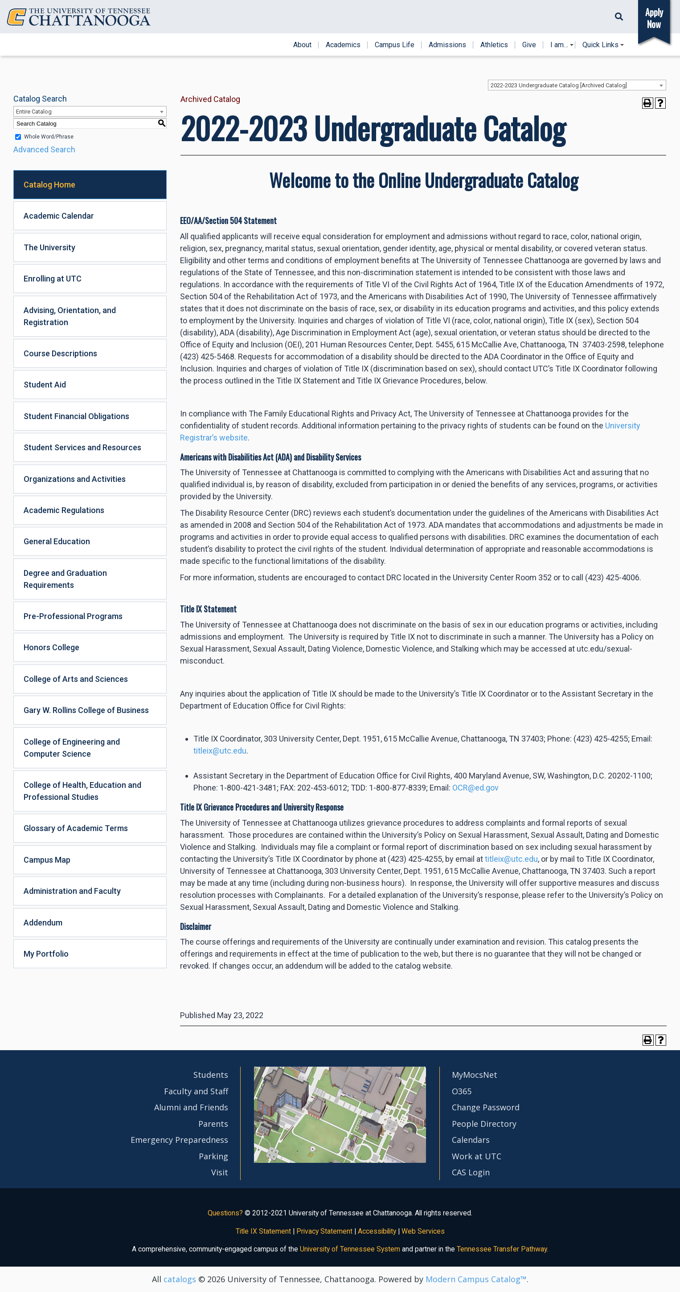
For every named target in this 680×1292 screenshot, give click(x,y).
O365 (461, 1091)
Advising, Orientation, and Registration (70, 316)
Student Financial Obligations (76, 416)
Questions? (225, 1213)
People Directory (484, 1123)
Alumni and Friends (191, 1107)
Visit (219, 1172)
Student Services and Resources (82, 447)
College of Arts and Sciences (76, 679)
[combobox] (577, 85)
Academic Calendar (59, 215)
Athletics (494, 45)
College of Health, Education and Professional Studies (82, 791)
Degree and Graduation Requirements (65, 579)
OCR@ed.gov (475, 787)
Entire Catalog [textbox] (34, 111)
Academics (343, 45)
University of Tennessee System (350, 1249)
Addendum (43, 922)
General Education (57, 541)
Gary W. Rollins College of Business (86, 710)
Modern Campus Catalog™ (476, 1279)
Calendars (471, 1139)
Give (529, 45)
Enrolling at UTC (53, 278)
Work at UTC (476, 1156)
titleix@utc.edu (219, 750)
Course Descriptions (60, 353)
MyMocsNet (474, 1074)
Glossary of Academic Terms (76, 828)
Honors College (51, 647)
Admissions (447, 45)
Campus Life (394, 45)
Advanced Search (44, 149)
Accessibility (377, 1231)
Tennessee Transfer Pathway (502, 1249)
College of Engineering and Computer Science (72, 747)
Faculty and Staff (196, 1091)
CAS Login (471, 1172)
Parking (213, 1156)
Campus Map (47, 859)
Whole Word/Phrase (49, 137)
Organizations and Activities (75, 479)
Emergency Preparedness (179, 1139)
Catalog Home (49, 184)
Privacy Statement (324, 1231)
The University (49, 247)
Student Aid (45, 384)
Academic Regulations (64, 510)
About (302, 45)
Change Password (486, 1107)
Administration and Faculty (72, 891)
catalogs (180, 1279)
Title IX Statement (263, 1231)
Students (210, 1074)
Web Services (423, 1231)
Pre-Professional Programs (73, 616)
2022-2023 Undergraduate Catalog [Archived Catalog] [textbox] (559, 85)
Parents (213, 1123)
